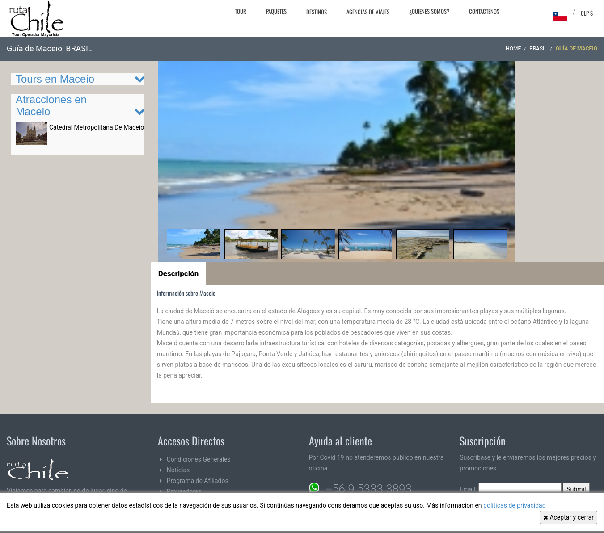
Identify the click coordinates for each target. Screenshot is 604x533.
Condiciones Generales (199, 459)
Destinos (316, 11)
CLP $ (587, 12)
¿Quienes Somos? (429, 11)
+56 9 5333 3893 (369, 488)
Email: (511, 489)
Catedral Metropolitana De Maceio (96, 127)
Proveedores (184, 491)
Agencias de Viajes (367, 11)
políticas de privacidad (514, 505)
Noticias (178, 470)
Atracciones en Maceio (51, 105)
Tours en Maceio (55, 79)
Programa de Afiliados (197, 480)
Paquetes (276, 11)
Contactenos (484, 11)
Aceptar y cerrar (568, 517)
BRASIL (538, 49)
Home (513, 49)
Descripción (178, 273)
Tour (240, 11)
